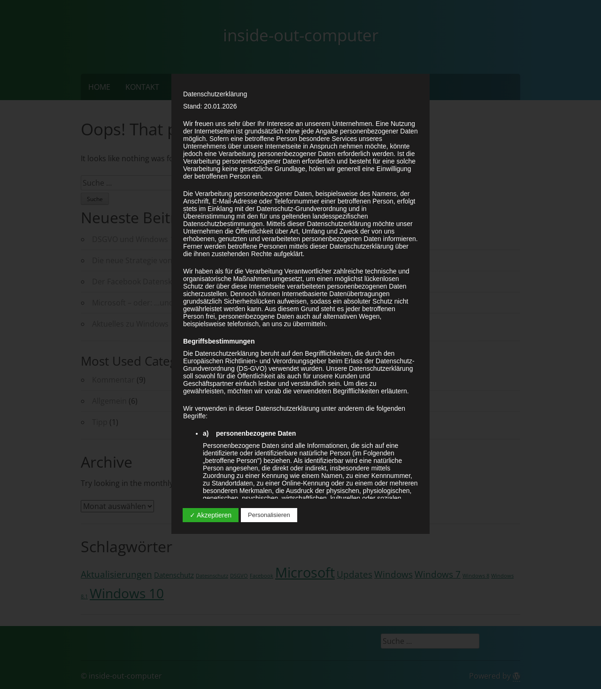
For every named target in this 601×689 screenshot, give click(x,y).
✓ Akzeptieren (210, 515)
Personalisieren (269, 514)
